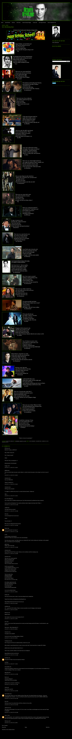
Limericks (44, 441)
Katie (6, 701)
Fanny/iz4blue (7, 666)
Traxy (6, 621)
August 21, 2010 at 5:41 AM (11, 495)
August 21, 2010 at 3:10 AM (11, 475)
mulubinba (6, 606)
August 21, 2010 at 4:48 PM (11, 629)
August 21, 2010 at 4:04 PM (11, 609)
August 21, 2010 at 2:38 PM (11, 591)
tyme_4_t (6, 715)
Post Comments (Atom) (10, 729)
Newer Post (4, 727)
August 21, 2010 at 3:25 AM (11, 484)
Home (2, 22)
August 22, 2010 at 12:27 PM (11, 684)
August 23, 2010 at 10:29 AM (11, 704)
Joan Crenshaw (7, 693)
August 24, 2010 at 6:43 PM (11, 722)
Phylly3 (6, 528)
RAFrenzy (6, 448)
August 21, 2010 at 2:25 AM (11, 467)
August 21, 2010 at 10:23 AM (11, 504)
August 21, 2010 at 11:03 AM (11, 511)
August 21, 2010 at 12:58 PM (11, 553)
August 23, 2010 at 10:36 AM (11, 712)
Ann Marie (6, 657)
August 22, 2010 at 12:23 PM (11, 674)
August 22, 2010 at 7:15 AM (11, 663)
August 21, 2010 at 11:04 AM (11, 525)
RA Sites (13, 22)
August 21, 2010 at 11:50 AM (11, 547)
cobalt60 (6, 507)
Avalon (6, 687)
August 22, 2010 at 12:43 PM (11, 690)
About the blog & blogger (26, 22)
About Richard (7, 22)
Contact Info (35, 22)
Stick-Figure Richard (42, 22)
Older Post (47, 727)
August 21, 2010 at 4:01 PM (11, 603)
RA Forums (19, 22)
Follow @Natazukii (55, 42)
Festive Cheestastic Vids (52, 22)
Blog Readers (32, 441)
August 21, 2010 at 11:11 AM (11, 531)
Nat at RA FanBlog (8, 498)
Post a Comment (5, 725)
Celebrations (38, 441)
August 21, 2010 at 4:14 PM (11, 618)
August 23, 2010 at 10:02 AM (11, 698)
